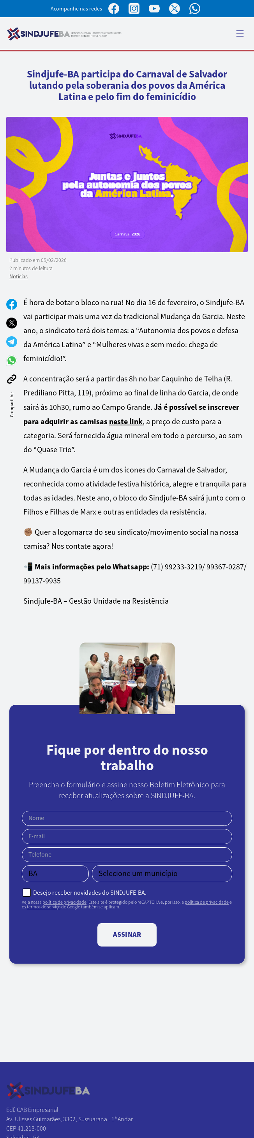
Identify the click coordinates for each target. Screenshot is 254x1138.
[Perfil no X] (174, 8)
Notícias (18, 276)
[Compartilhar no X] (11, 323)
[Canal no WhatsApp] (194, 8)
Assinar (127, 935)
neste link (126, 421)
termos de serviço (43, 907)
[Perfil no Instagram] (134, 8)
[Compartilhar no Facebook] (11, 304)
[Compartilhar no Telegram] (11, 341)
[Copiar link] (11, 379)
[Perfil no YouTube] (154, 8)
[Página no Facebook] (113, 8)
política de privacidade (64, 902)
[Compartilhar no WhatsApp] (11, 360)
